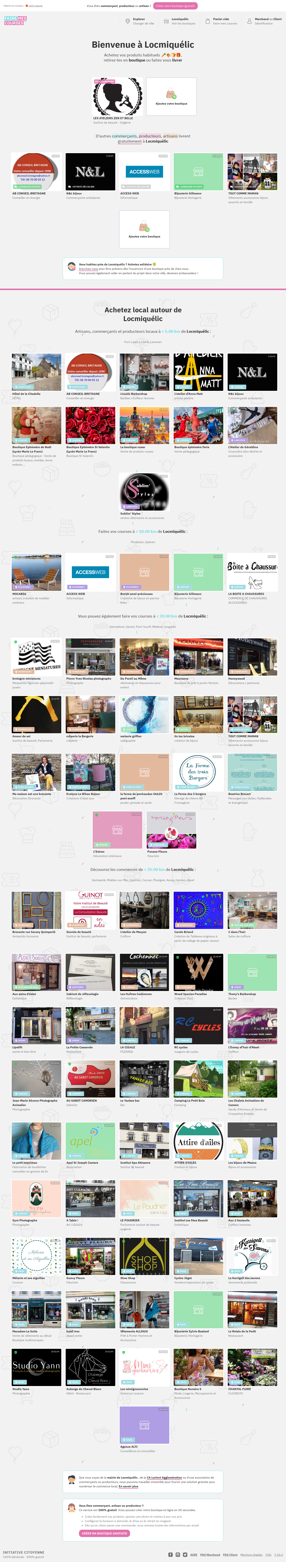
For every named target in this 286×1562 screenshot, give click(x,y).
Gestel (130, 626)
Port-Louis (131, 342)
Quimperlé (99, 880)
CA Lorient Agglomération (164, 1477)
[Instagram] (178, 1555)
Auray (170, 880)
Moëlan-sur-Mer (117, 880)
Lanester (156, 342)
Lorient (144, 342)
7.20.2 (278, 1555)
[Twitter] (185, 1555)
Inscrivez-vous (88, 269)
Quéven (150, 542)
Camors (181, 880)
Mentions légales (251, 1555)
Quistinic (135, 880)
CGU (268, 1555)
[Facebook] (170, 1555)
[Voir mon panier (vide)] (221, 21)
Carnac (147, 880)
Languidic (170, 626)
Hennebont (117, 626)
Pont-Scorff (143, 626)
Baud (190, 880)
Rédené (157, 626)
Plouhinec (137, 542)
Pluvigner (159, 880)
